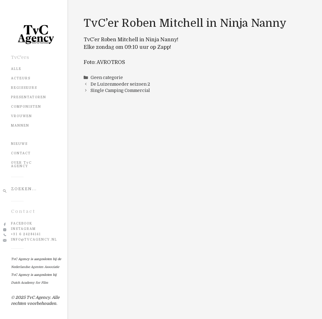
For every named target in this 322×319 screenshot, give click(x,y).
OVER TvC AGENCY (21, 164)
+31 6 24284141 (26, 234)
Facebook (21, 223)
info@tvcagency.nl (34, 239)
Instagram (23, 229)
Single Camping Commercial (120, 90)
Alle (16, 69)
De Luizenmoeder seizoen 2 (120, 84)
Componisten (26, 106)
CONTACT (21, 153)
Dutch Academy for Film (29, 282)
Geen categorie (107, 77)
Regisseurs (24, 87)
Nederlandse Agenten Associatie (35, 267)
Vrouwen (21, 116)
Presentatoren (28, 97)
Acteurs (21, 78)
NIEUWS (19, 143)
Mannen (20, 125)
